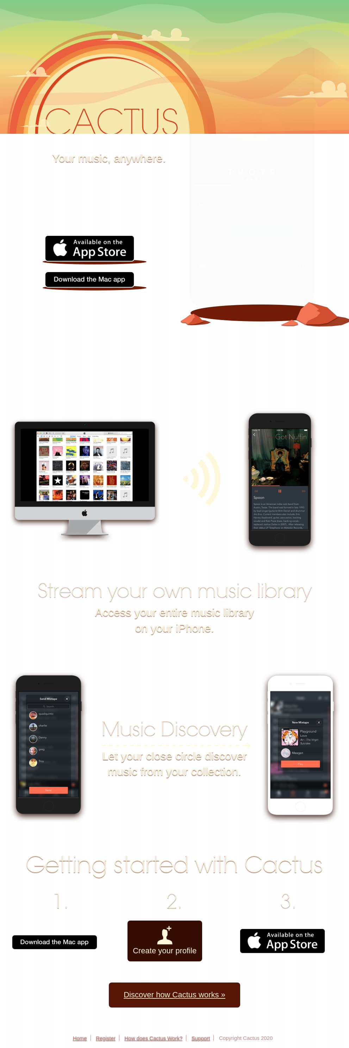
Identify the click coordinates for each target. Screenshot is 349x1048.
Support (201, 1038)
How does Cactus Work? (153, 1038)
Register (106, 1038)
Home (80, 1038)
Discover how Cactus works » (174, 994)
